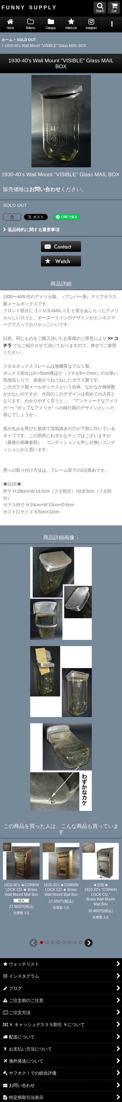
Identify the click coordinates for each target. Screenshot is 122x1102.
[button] (100, 8)
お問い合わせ (45, 189)
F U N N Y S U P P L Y (29, 7)
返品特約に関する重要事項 (31, 229)
